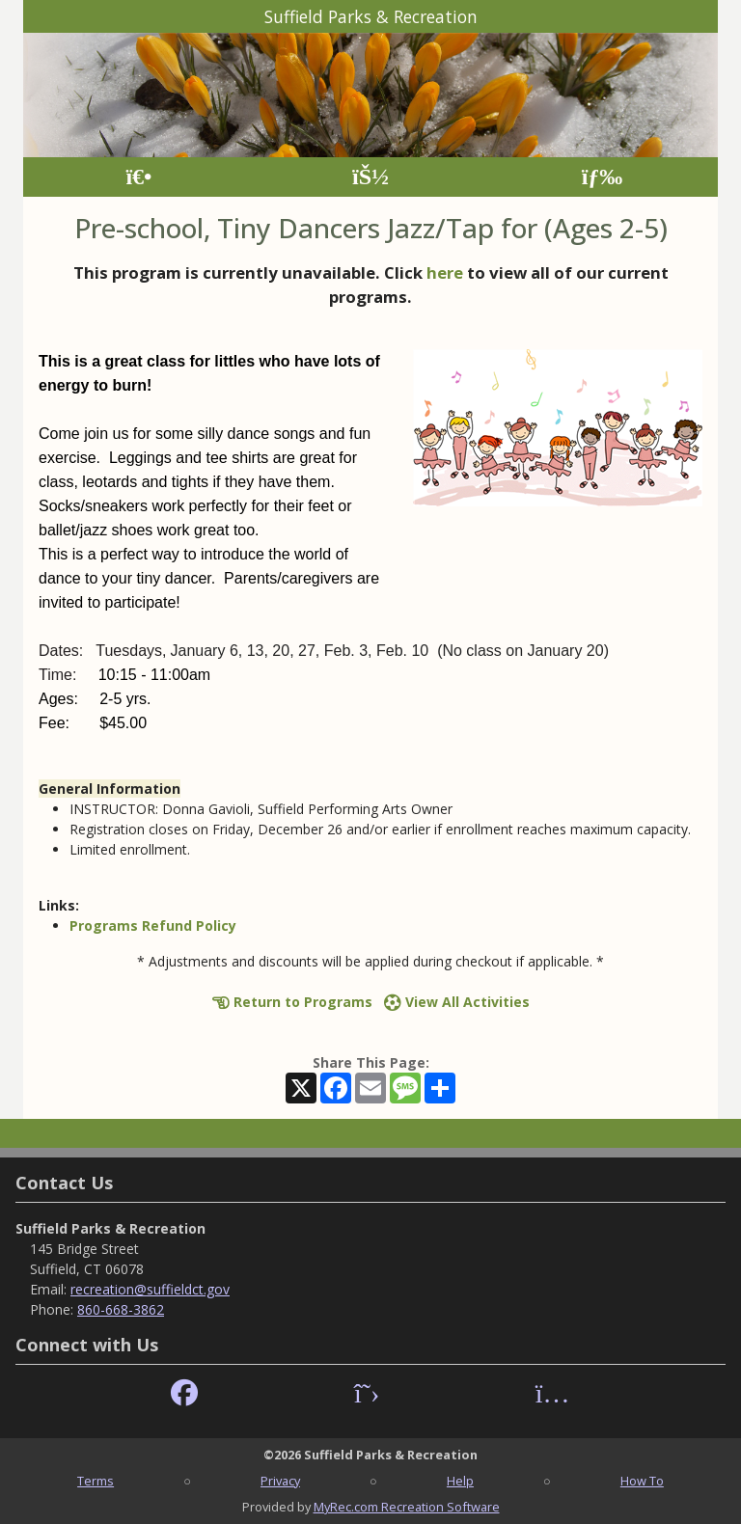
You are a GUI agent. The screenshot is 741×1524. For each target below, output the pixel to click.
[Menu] (602, 177)
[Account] (370, 177)
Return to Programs (292, 1002)
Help (460, 1480)
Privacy (280, 1480)
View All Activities (457, 1002)
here (444, 272)
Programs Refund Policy (152, 925)
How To (642, 1480)
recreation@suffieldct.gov (150, 1289)
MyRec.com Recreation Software (407, 1506)
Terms (95, 1480)
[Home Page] (138, 177)
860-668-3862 (120, 1309)
